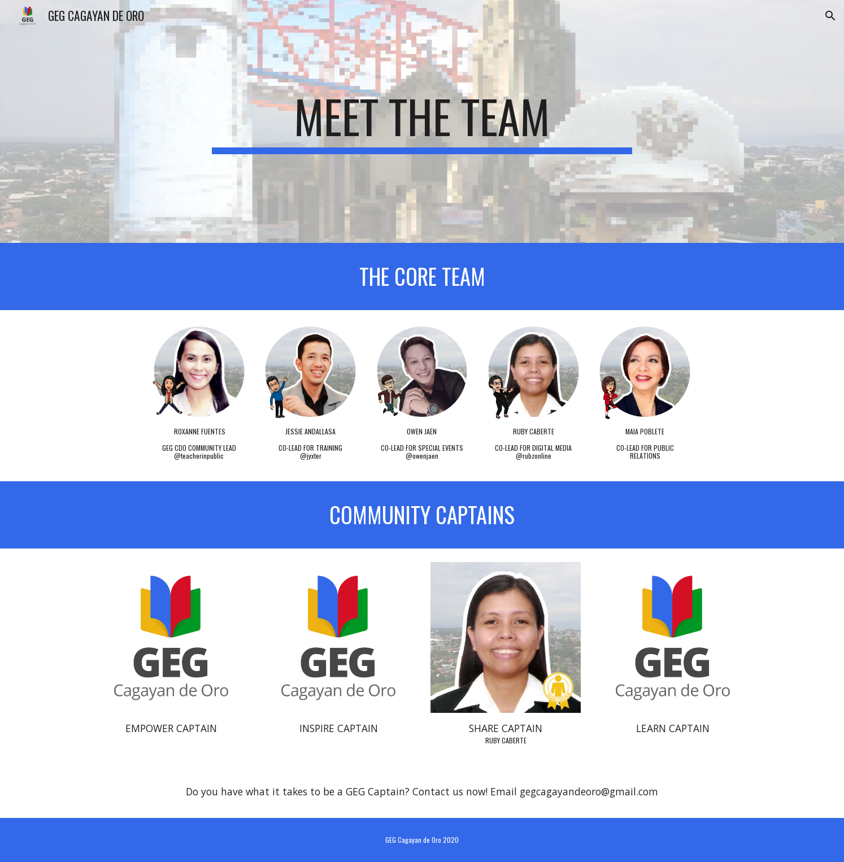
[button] (830, 15)
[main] (422, 121)
